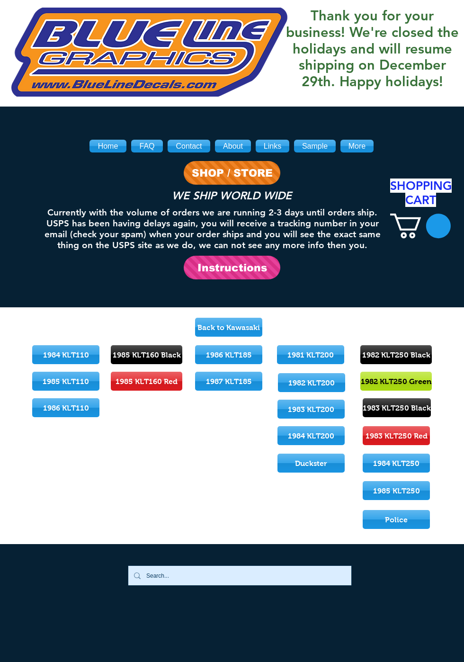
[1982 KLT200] (311, 382)
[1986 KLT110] (65, 407)
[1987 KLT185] (228, 381)
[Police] (396, 519)
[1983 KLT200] (311, 409)
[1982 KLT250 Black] (396, 354)
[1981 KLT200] (310, 354)
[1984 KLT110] (65, 354)
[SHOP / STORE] (232, 173)
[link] (420, 226)
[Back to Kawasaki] (228, 327)
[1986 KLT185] (228, 354)
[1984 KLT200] (311, 435)
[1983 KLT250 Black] (397, 407)
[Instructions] (232, 267)
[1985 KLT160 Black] (146, 354)
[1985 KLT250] (396, 490)
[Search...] (238, 575)
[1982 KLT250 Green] (396, 381)
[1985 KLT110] (65, 381)
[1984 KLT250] (396, 463)
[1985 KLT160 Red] (146, 381)
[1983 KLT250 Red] (396, 435)
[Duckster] (311, 463)
